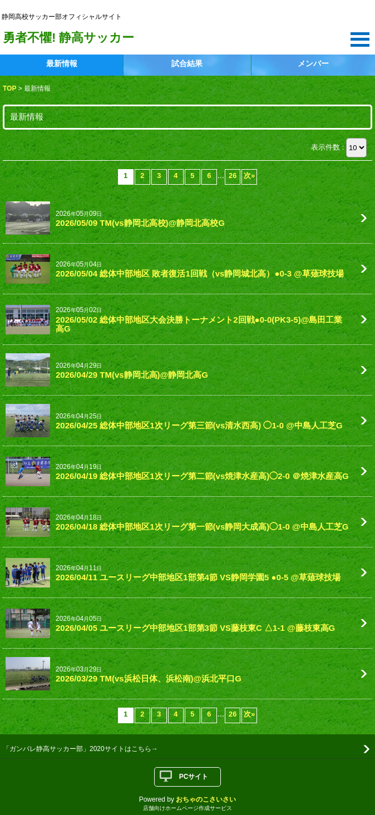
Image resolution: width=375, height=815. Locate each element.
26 (232, 175)
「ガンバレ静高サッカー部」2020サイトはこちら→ (80, 749)
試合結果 (187, 63)
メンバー (313, 63)
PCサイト (194, 777)
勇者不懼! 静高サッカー (68, 38)
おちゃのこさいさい (206, 799)
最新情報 (61, 63)
